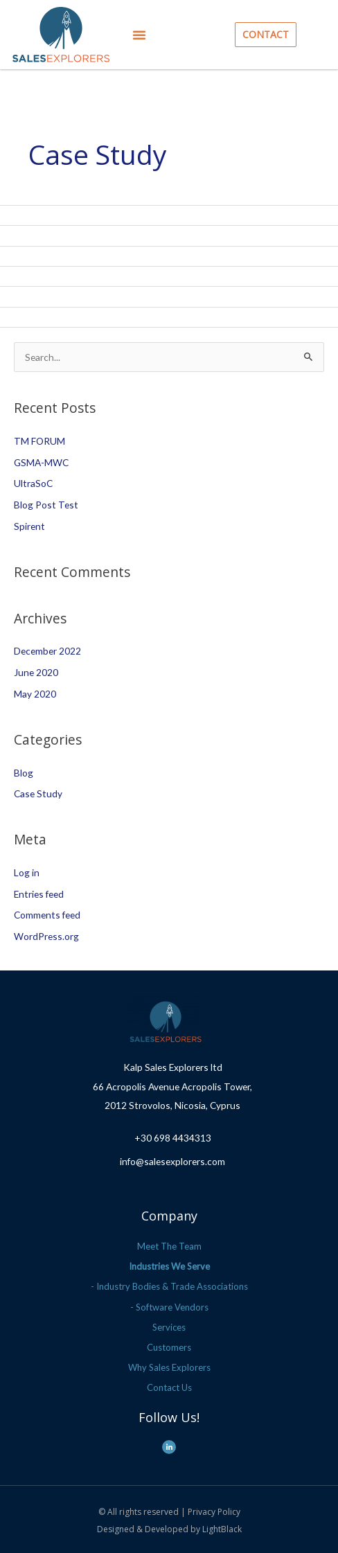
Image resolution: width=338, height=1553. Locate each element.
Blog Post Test (46, 505)
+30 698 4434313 (172, 1138)
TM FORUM (39, 441)
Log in (26, 872)
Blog (23, 773)
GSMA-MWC (41, 462)
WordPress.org (46, 936)
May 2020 (35, 694)
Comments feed (47, 915)
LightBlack (222, 1529)
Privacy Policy (214, 1512)
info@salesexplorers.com (172, 1161)
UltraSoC (33, 483)
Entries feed (39, 894)
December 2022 (47, 651)
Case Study (38, 793)
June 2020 (36, 672)
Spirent (29, 526)
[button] (139, 34)
